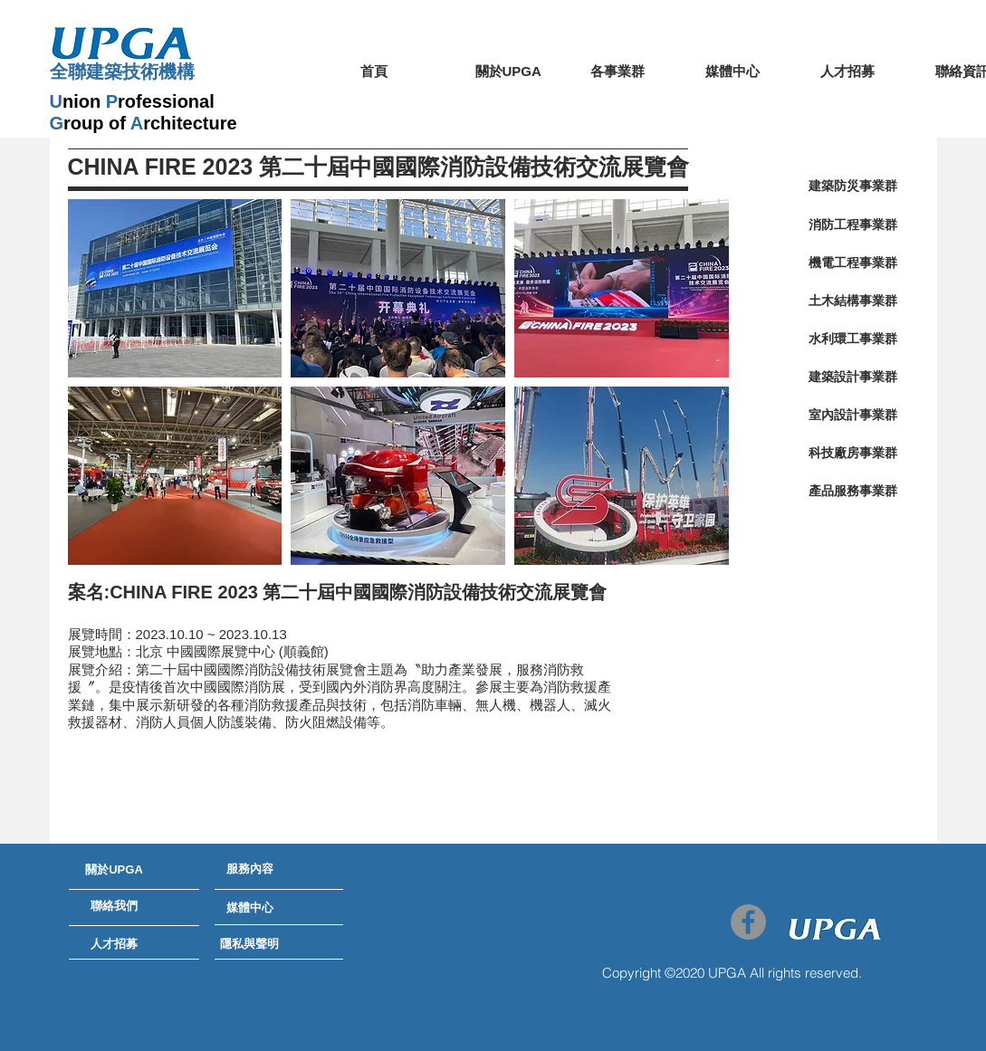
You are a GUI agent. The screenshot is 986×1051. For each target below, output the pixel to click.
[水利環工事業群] (853, 339)
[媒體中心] (250, 909)
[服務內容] (250, 870)
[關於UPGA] (114, 871)
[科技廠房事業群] (853, 454)
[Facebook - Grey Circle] (748, 922)
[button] (175, 288)
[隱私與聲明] (250, 945)
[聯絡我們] (114, 907)
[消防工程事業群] (853, 225)
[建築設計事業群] (853, 377)
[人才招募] (114, 945)
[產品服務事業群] (853, 492)
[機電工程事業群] (853, 263)
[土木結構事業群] (853, 301)
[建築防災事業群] (853, 186)
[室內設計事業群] (853, 416)
